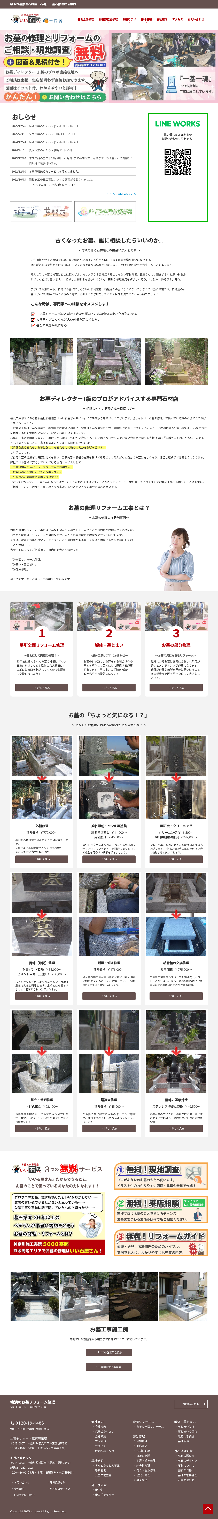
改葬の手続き (186, 1435)
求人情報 (100, 1440)
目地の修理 (143, 1455)
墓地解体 (183, 1440)
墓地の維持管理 (187, 1474)
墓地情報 (146, 19)
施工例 (99, 1489)
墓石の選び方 (186, 1455)
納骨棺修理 (143, 1464)
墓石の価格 (185, 1469)
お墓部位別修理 (108, 19)
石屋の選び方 (186, 1479)
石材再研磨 (143, 1450)
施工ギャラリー (104, 1494)
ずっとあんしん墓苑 (107, 1464)
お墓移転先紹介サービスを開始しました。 (55, 171)
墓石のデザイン (187, 1459)
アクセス (177, 19)
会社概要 (100, 1435)
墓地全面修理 (85, 19)
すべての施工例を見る (108, 1352)
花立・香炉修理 (145, 1469)
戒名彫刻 (141, 1445)
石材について (186, 1464)
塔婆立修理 (143, 1474)
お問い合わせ (196, 19)
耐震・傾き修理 (145, 1459)
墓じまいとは (186, 1426)
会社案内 (162, 19)
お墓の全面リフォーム (150, 1426)
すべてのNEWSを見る (121, 194)
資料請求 (18, 1488)
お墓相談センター (106, 1450)
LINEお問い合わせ (24, 1495)
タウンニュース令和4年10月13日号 (53, 185)
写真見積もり (56, 1482)
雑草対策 (141, 1479)
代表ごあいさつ (104, 1430)
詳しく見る (42, 681)
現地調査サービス (59, 1488)
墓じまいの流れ (187, 1430)
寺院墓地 (100, 1469)
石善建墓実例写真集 (108, 1367)
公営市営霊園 (103, 1474)
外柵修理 (141, 1440)
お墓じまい (129, 19)
